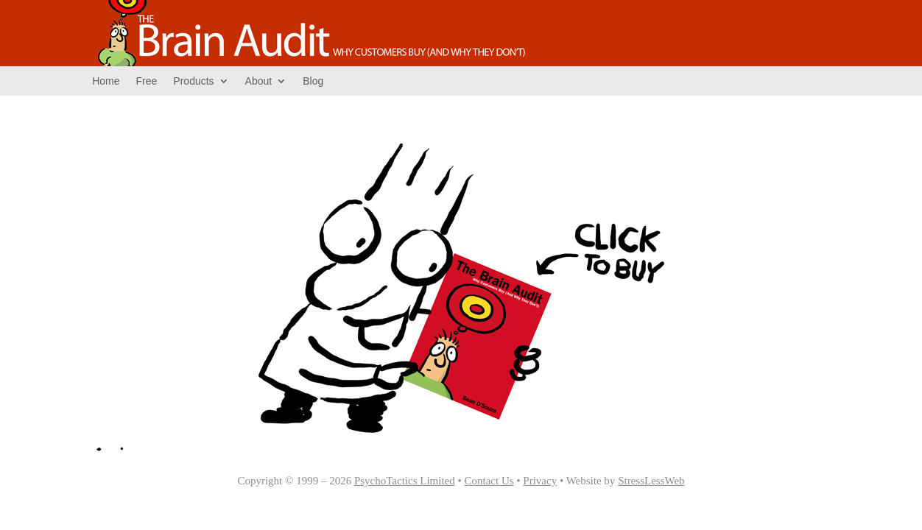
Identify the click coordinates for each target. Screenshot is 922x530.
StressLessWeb (651, 481)
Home (105, 81)
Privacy (540, 481)
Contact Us (489, 481)
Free (147, 81)
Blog (313, 81)
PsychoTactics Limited (404, 481)
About (258, 81)
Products (193, 81)
